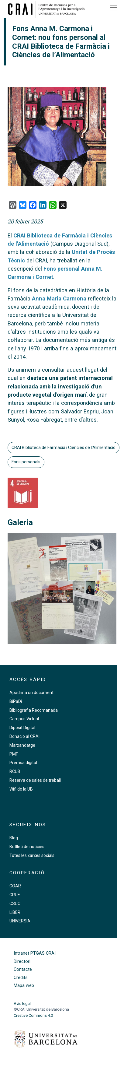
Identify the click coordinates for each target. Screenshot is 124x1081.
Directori (22, 961)
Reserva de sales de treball (35, 780)
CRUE (14, 894)
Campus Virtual (24, 718)
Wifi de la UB (21, 789)
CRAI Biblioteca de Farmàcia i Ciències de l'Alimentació (63, 447)
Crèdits (21, 977)
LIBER (14, 912)
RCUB (14, 771)
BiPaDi (15, 701)
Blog (13, 837)
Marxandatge (22, 745)
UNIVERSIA (19, 920)
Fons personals (26, 461)
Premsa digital (23, 762)
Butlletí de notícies (26, 846)
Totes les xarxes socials (31, 855)
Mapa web (24, 985)
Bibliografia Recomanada (33, 710)
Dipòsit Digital (22, 727)
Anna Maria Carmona (59, 298)
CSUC (14, 903)
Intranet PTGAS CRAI (35, 953)
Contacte (23, 969)
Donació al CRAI (24, 736)
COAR (15, 885)
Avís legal (22, 1003)
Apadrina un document (31, 692)
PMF (13, 754)
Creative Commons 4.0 (33, 1015)
